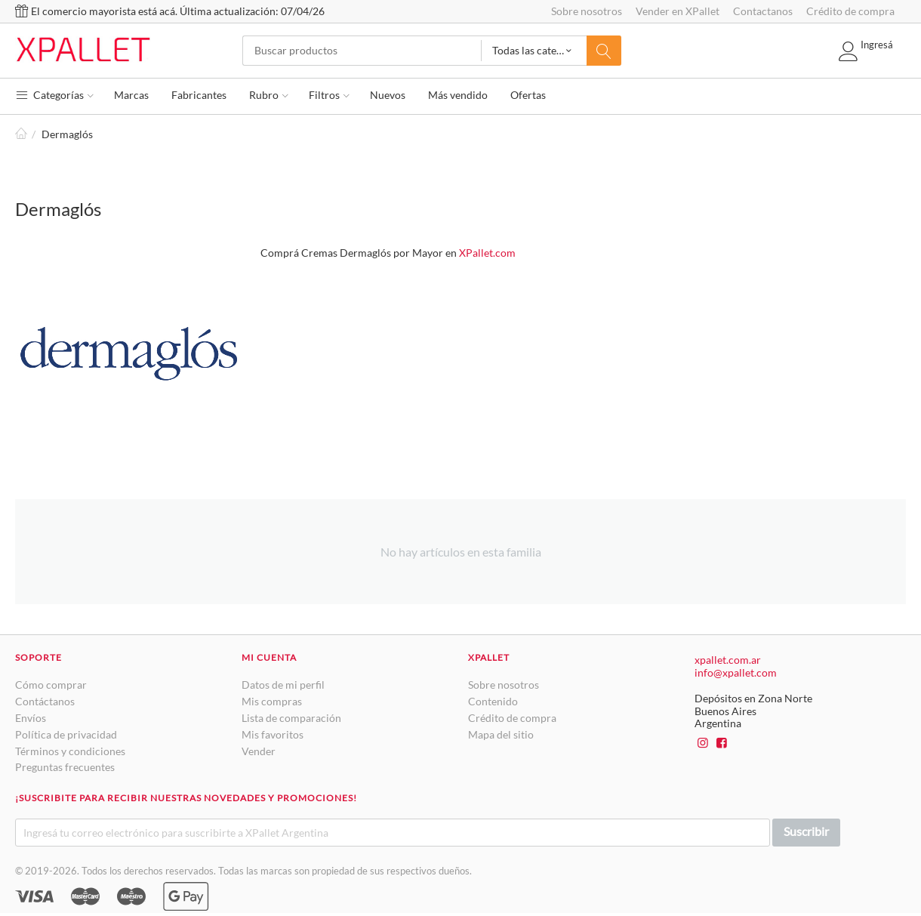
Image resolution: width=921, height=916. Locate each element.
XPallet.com (487, 252)
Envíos (30, 717)
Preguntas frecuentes (65, 766)
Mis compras (272, 701)
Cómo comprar (51, 684)
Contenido (493, 701)
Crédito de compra (850, 11)
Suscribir (806, 831)
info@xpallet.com (736, 672)
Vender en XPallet (677, 11)
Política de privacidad (66, 734)
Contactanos (763, 11)
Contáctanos (45, 701)
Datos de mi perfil (283, 684)
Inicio (21, 134)
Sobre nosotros (586, 11)
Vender (259, 751)
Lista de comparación (291, 717)
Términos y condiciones (70, 751)
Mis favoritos (272, 734)
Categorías (54, 95)
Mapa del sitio (501, 734)
